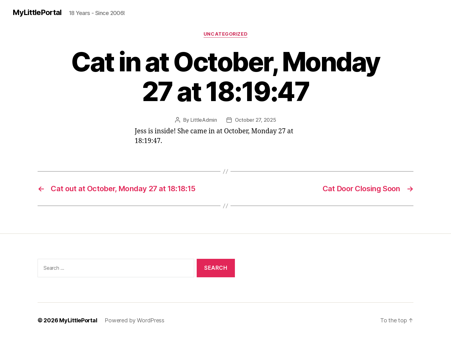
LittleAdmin (203, 120)
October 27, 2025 (255, 120)
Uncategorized (225, 34)
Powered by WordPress (134, 320)
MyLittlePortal (37, 12)
